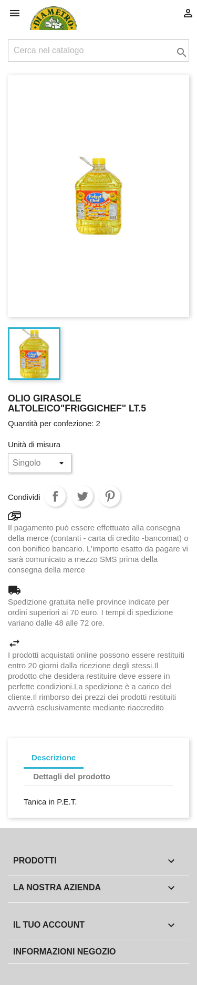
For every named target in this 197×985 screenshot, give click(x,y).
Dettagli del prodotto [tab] (71, 776)
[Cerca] (98, 50)
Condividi (55, 496)
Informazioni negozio (64, 951)
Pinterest (109, 496)
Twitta (82, 496)
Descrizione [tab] (54, 757)
